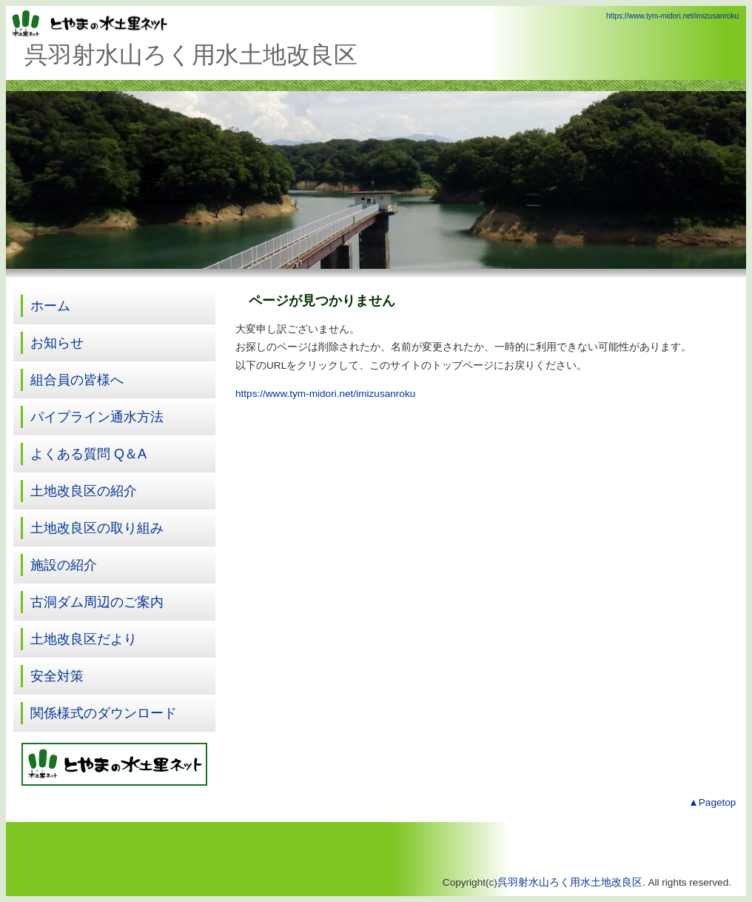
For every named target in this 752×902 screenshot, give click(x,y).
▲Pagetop (712, 802)
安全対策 (57, 676)
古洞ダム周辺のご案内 (97, 602)
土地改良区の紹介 (83, 491)
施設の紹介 (63, 565)
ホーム (50, 305)
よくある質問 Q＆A (88, 454)
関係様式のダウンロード (103, 713)
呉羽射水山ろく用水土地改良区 (569, 882)
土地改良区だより (83, 639)
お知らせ (57, 342)
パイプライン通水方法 (97, 417)
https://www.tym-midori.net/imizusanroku (672, 16)
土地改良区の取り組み (97, 528)
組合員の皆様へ (77, 380)
